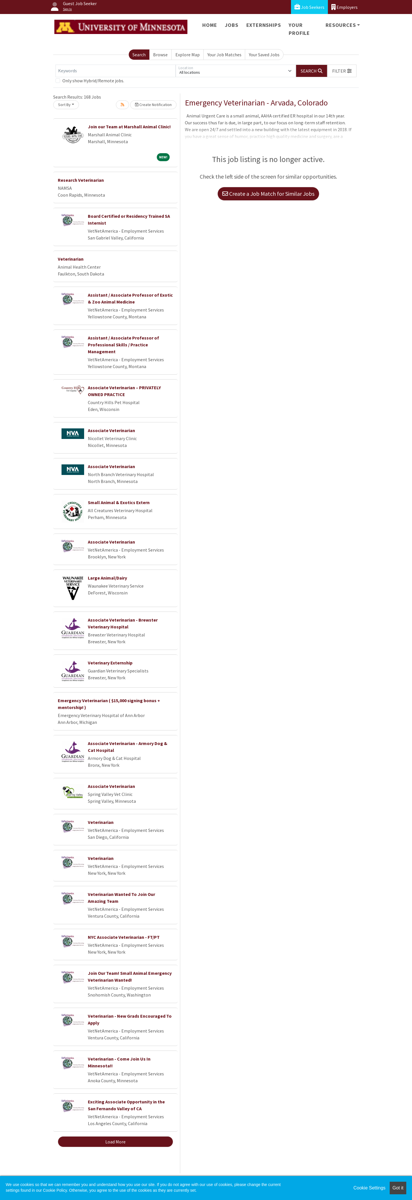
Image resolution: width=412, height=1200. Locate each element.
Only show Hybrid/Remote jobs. (93, 80)
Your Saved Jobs (264, 54)
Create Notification (153, 104)
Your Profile (299, 29)
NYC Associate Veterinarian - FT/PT (124, 937)
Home (209, 25)
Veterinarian (71, 259)
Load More (115, 1142)
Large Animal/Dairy (107, 578)
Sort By (64, 104)
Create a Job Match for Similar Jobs (268, 193)
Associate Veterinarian (111, 430)
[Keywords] (116, 71)
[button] (341, 71)
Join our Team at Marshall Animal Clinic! (129, 126)
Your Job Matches (224, 54)
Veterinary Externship (110, 663)
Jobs (231, 25)
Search (139, 54)
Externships (263, 25)
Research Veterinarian (81, 180)
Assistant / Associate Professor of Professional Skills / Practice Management (123, 344)
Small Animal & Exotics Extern (119, 502)
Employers (344, 7)
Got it (398, 1187)
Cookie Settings (369, 1187)
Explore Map (187, 54)
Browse (160, 54)
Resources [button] (341, 25)
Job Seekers (309, 7)
